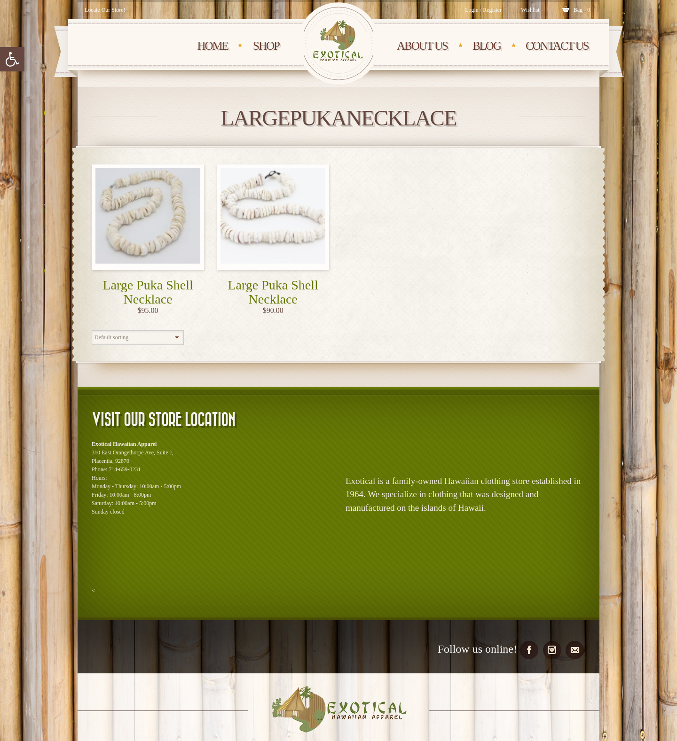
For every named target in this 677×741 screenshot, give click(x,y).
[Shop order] (137, 337)
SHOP (266, 45)
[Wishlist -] (532, 10)
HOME (212, 45)
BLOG (486, 45)
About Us (422, 45)
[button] (12, 59)
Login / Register (483, 10)
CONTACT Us (557, 45)
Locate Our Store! (105, 10)
